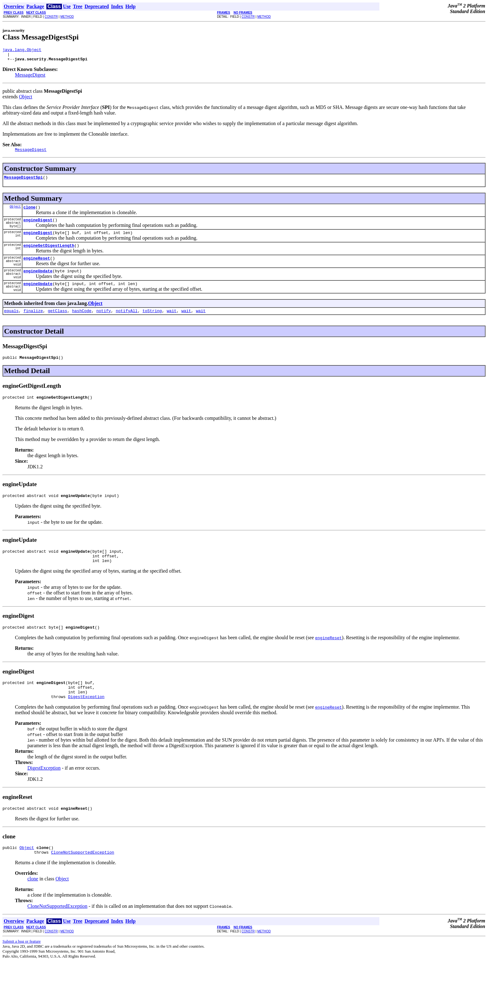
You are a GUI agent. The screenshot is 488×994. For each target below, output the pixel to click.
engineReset (36, 270)
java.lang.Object (21, 50)
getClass (57, 330)
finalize (33, 330)
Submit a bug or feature (21, 974)
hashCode (81, 330)
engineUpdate (38, 285)
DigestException (86, 726)
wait (171, 330)
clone (29, 212)
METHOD (67, 16)
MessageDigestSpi (23, 182)
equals (11, 330)
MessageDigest (30, 77)
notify (103, 330)
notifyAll (127, 330)
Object (25, 99)
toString (152, 330)
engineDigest (38, 227)
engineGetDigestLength (48, 255)
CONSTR (51, 16)
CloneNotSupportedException (82, 885)
